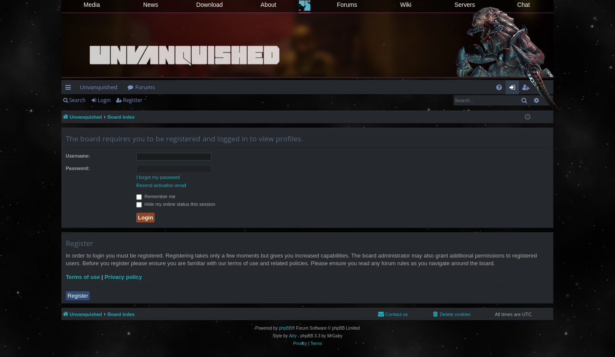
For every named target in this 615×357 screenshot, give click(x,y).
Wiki (405, 4)
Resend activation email (161, 185)
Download (209, 4)
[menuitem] (499, 87)
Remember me (156, 196)
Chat (523, 4)
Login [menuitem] (514, 88)
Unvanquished (98, 87)
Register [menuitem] (527, 88)
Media (92, 4)
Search (77, 100)
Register (132, 100)
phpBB (285, 328)
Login (104, 100)
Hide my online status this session (175, 204)
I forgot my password (158, 177)
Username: (78, 155)
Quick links (70, 88)
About (268, 4)
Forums (347, 4)
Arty (293, 336)
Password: (78, 168)
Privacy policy (123, 277)
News (150, 4)
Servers (464, 4)
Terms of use (83, 277)
